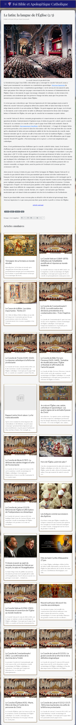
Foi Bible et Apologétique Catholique (38, 4)
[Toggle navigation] (5, 4)
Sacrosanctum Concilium (28, 126)
